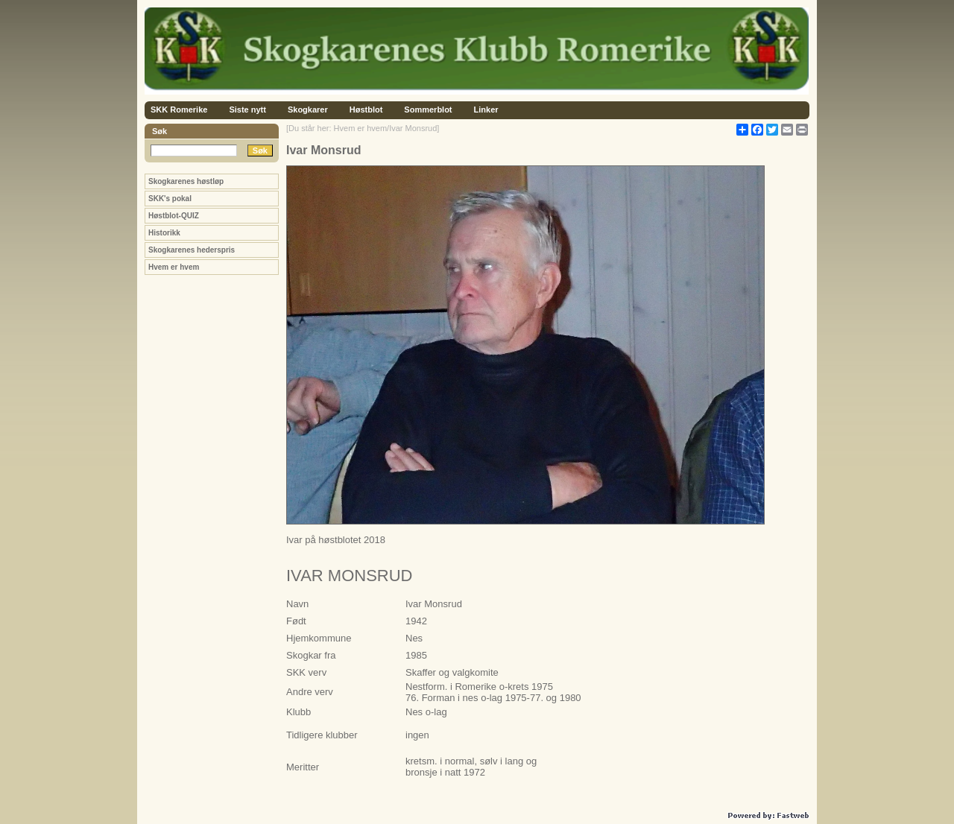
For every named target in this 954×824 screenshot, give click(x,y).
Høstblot (366, 109)
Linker (486, 109)
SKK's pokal (170, 198)
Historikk (164, 233)
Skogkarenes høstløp (186, 181)
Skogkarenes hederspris (191, 250)
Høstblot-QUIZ (173, 216)
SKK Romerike (179, 109)
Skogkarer (308, 109)
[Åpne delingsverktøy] (742, 130)
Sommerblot (428, 109)
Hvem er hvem (173, 267)
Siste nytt (247, 109)
